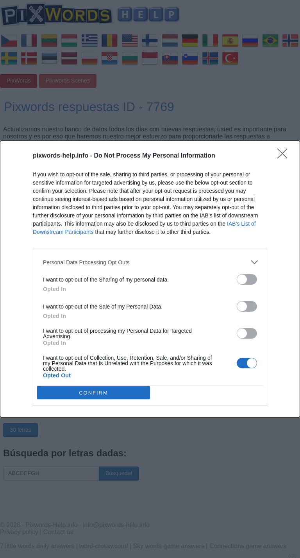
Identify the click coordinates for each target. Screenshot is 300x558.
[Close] (284, 156)
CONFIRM (93, 392)
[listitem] (150, 262)
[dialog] (150, 279)
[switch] (247, 279)
